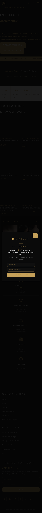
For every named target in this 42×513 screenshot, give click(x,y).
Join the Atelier (21, 275)
